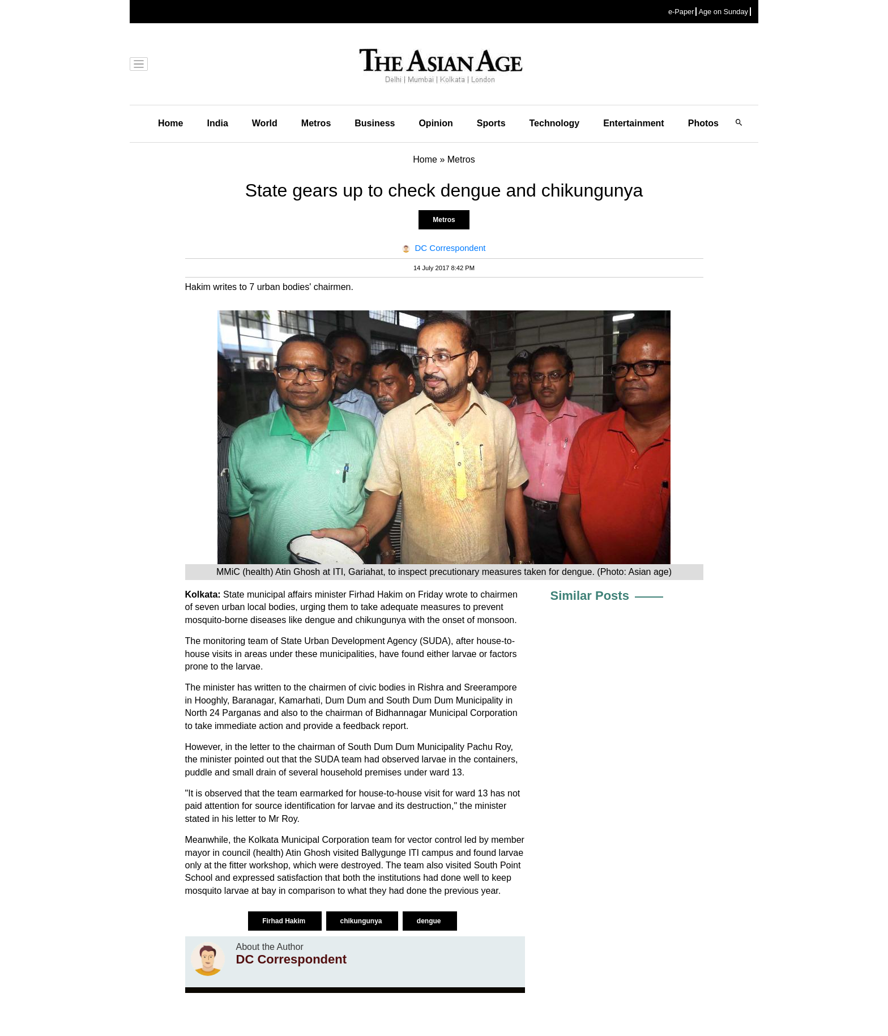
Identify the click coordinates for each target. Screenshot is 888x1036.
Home (170, 123)
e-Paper (681, 11)
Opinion (435, 123)
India (217, 123)
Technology (555, 123)
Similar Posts (589, 596)
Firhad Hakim (284, 921)
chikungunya (362, 921)
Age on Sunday (723, 11)
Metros (316, 123)
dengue (430, 921)
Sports (491, 123)
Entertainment (633, 123)
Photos (703, 123)
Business (375, 123)
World (265, 123)
